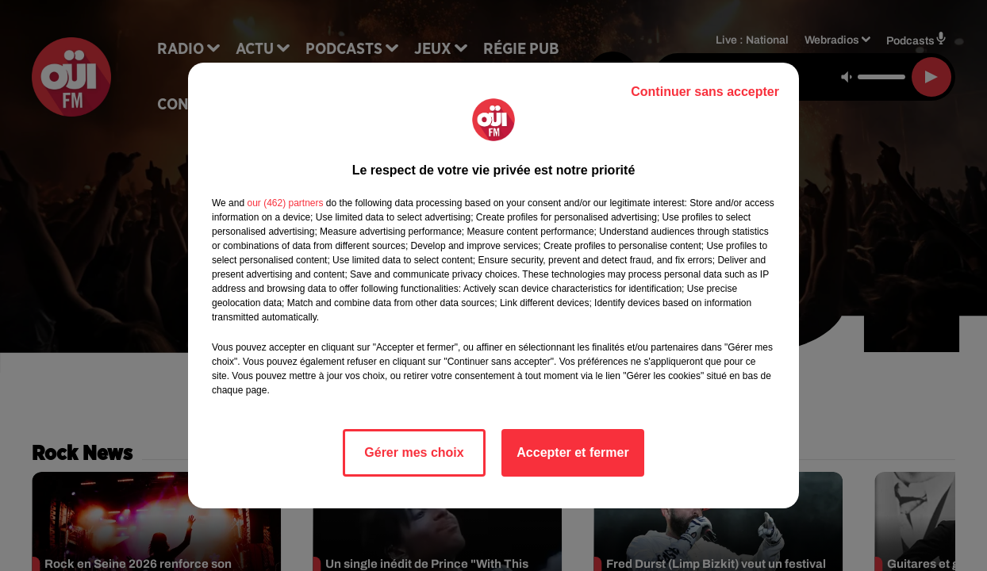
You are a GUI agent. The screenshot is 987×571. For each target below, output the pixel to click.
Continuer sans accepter (705, 91)
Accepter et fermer (572, 452)
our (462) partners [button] (285, 203)
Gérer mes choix (413, 452)
